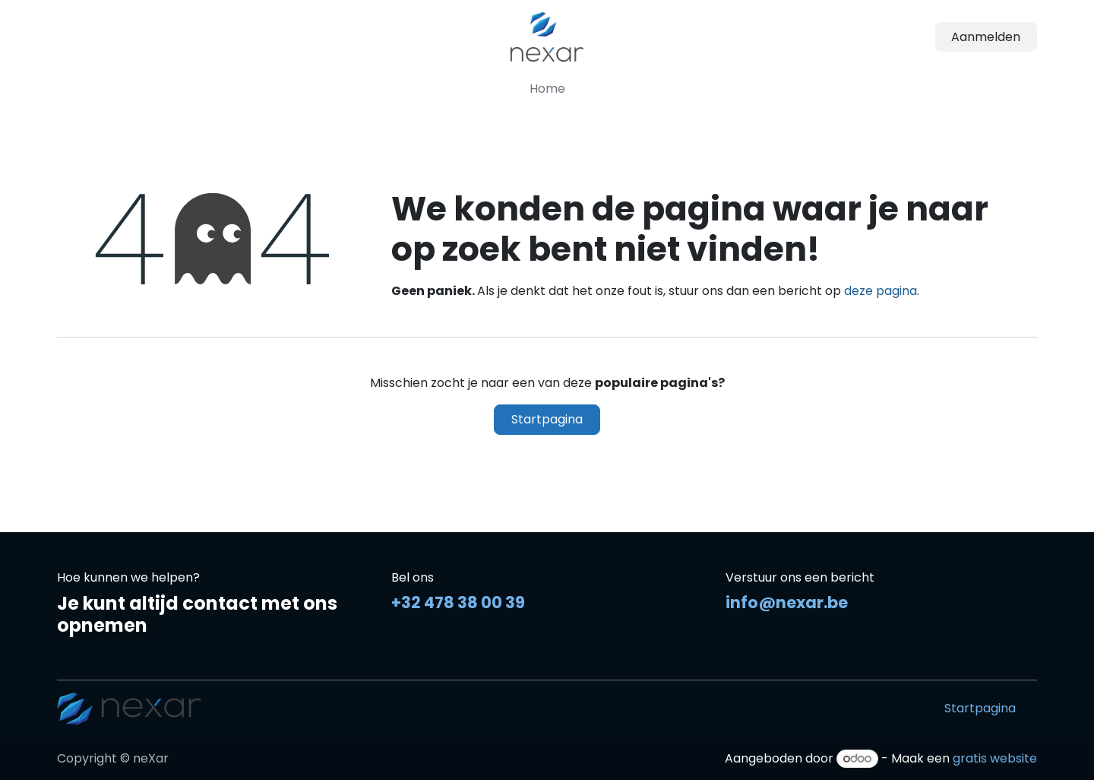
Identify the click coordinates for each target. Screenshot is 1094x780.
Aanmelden (985, 37)
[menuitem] (547, 89)
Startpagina (547, 419)
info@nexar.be (787, 602)
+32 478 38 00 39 (458, 602)
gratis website (995, 758)
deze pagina (880, 291)
